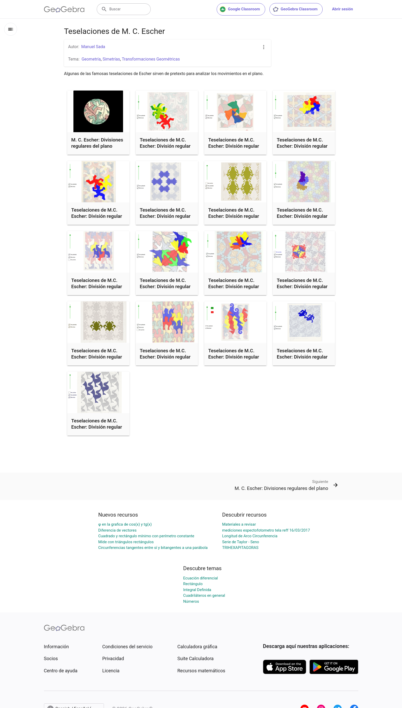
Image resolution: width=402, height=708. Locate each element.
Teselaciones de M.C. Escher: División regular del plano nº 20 (233, 146)
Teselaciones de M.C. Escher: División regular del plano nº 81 (165, 287)
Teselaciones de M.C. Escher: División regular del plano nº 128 (96, 427)
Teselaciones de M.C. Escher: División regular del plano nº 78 (165, 357)
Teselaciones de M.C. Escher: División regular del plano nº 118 (302, 287)
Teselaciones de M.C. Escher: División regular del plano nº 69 (233, 287)
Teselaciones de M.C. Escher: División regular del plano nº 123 (302, 146)
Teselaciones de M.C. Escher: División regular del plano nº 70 (302, 216)
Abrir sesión (342, 9)
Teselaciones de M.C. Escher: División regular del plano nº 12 (165, 216)
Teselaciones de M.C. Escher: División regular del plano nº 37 (233, 216)
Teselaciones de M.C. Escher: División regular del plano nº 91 (96, 357)
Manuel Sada (93, 46)
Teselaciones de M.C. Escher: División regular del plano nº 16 (96, 287)
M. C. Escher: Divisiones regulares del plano (97, 143)
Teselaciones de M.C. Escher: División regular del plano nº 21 (96, 216)
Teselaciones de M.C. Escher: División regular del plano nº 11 (233, 357)
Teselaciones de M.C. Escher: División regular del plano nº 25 (165, 146)
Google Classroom (240, 9)
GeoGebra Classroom (295, 9)
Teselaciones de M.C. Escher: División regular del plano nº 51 (302, 357)
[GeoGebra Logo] (64, 9)
